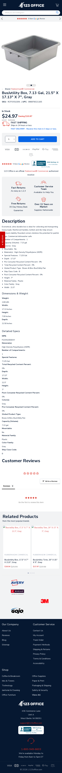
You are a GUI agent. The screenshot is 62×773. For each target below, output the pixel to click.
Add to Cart (37, 139)
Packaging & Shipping (41, 685)
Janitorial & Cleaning (11, 690)
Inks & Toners (8, 680)
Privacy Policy (39, 654)
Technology (7, 685)
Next (60, 18)
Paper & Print (38, 680)
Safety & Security (40, 690)
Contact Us (38, 630)
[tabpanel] (17, 547)
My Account (38, 635)
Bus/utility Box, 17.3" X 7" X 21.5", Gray (16, 561)
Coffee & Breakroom (11, 676)
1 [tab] (31, 85)
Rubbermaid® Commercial (36, 171)
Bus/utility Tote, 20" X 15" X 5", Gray (45, 561)
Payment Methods (41, 644)
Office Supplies (39, 676)
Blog (4, 640)
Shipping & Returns (41, 649)
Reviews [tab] (6, 486)
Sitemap (5, 644)
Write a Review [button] (51, 481)
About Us (6, 630)
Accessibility (38, 663)
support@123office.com (31, 723)
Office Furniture (9, 695)
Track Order (38, 640)
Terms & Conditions (42, 658)
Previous (2, 18)
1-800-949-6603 (31, 749)
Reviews (6, 635)
